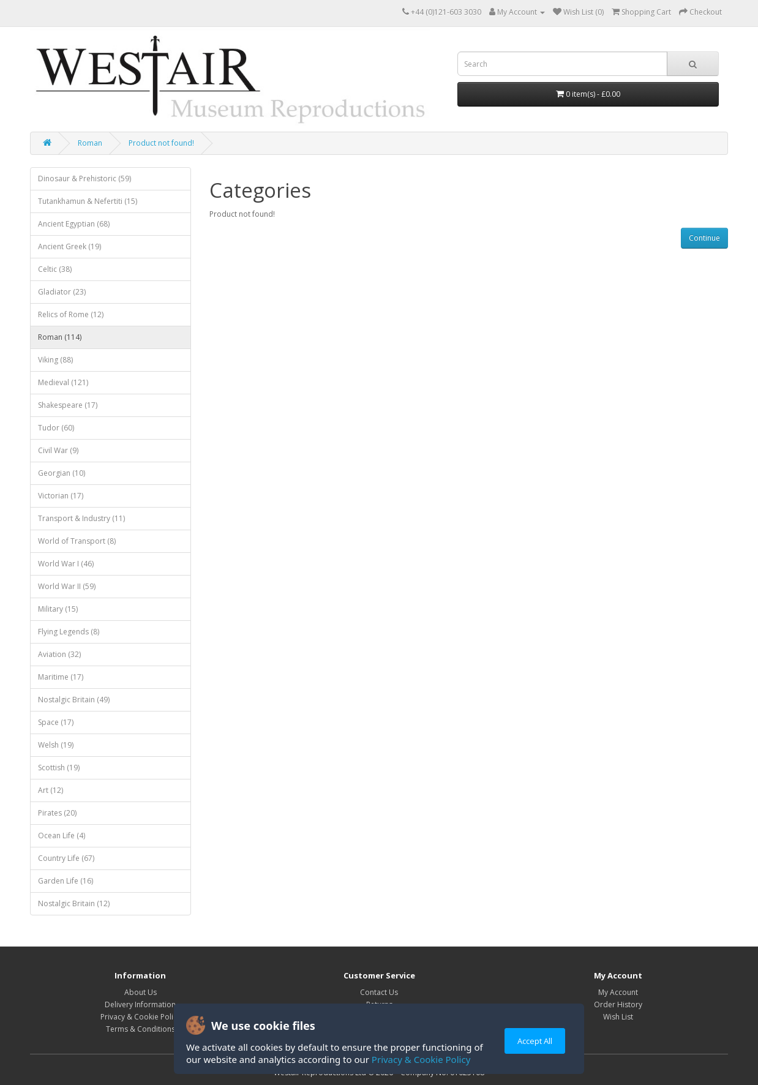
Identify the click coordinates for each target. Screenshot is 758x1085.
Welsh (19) (55, 745)
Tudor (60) (56, 427)
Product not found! (161, 143)
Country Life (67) (66, 858)
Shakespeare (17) (67, 405)
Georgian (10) (61, 473)
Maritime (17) (60, 677)
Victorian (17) (60, 495)
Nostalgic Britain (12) (74, 903)
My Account (618, 992)
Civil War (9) (58, 450)
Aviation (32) (59, 654)
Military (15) (58, 609)
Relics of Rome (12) (70, 314)
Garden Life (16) (65, 881)
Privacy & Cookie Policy (421, 1059)
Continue (704, 238)
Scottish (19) (59, 767)
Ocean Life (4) (61, 835)
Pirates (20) (57, 813)
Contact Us (379, 992)
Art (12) (50, 790)
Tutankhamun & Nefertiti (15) (87, 201)
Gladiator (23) (62, 292)
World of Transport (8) (77, 541)
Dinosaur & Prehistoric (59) (84, 178)
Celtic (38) (55, 269)
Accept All (534, 1040)
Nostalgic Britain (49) (74, 699)
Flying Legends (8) (68, 631)
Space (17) (55, 722)
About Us (140, 992)
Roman (90, 143)
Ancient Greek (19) (69, 246)
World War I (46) (66, 563)
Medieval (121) (63, 382)
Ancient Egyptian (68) (74, 224)
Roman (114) (59, 337)
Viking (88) (55, 360)
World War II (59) (67, 586)
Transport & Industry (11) (81, 518)
